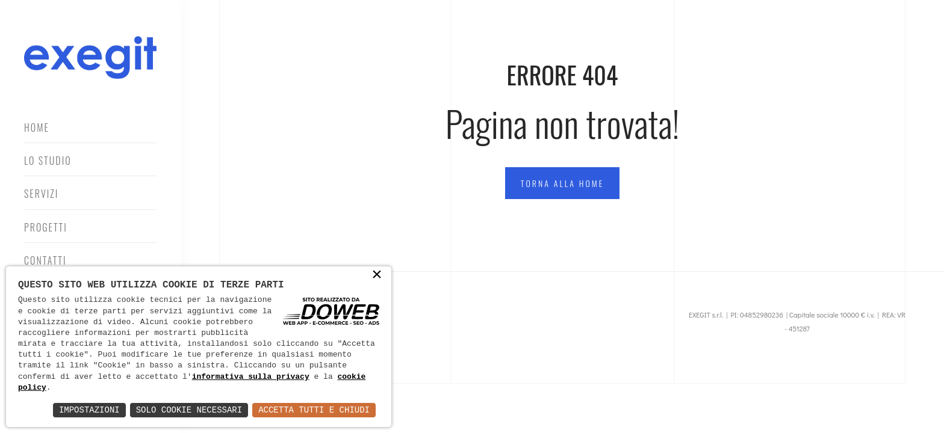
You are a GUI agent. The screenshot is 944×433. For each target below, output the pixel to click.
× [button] (376, 275)
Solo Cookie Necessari (189, 410)
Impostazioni (89, 410)
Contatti (45, 260)
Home (36, 127)
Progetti (45, 227)
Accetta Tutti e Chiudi (314, 410)
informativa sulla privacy (250, 377)
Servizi (41, 193)
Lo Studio (48, 160)
